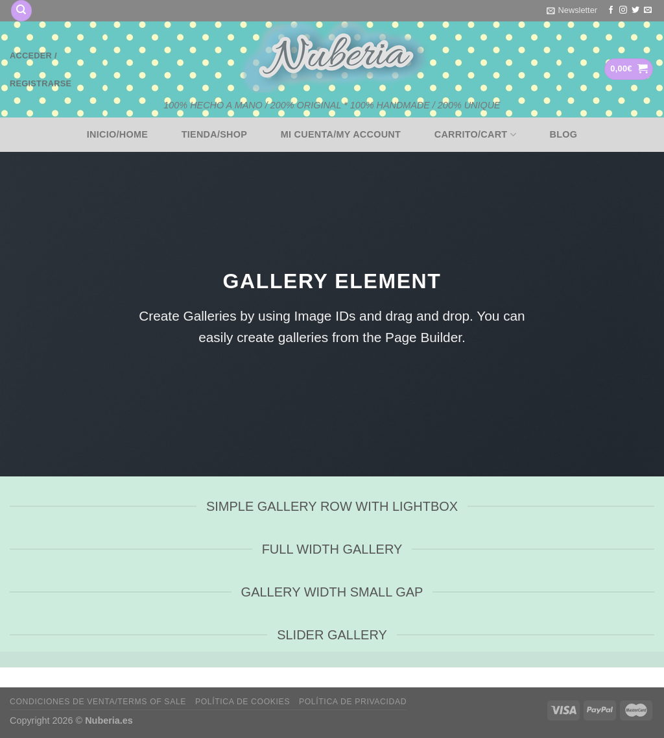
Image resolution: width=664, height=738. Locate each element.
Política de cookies (242, 701)
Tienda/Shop (215, 134)
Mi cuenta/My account (341, 134)
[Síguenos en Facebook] (611, 10)
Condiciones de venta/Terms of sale (98, 701)
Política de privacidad (353, 701)
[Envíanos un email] (648, 10)
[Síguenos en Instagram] (623, 10)
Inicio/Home (117, 134)
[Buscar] (21, 10)
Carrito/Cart (475, 135)
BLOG (564, 134)
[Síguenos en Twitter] (635, 10)
